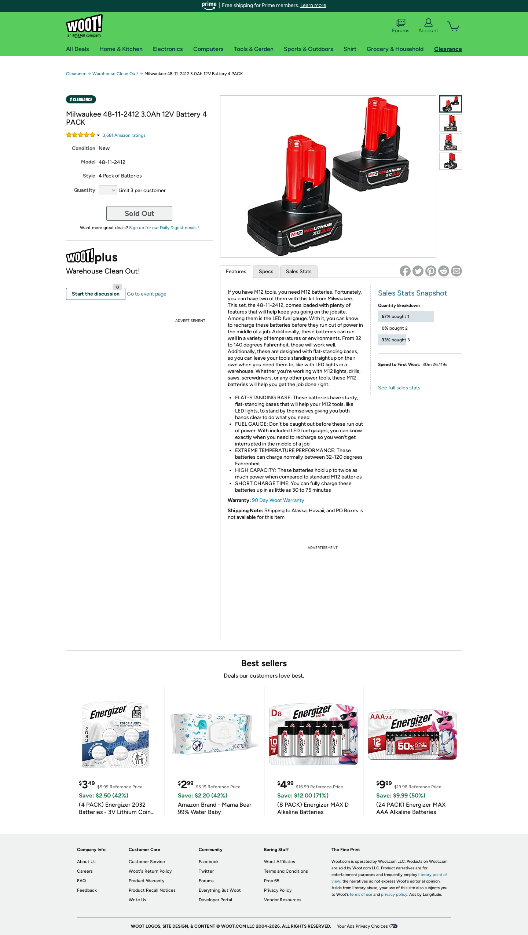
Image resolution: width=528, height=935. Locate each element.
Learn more (313, 5)
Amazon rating (124, 135)
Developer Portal (215, 899)
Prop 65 (271, 880)
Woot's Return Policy (150, 871)
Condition (83, 148)
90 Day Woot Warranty (278, 500)
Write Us (137, 899)
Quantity (84, 190)
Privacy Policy (278, 890)
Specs (266, 271)
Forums (401, 26)
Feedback (87, 890)
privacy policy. (394, 894)
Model (88, 162)
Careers (85, 871)
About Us (86, 861)
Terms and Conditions (286, 871)
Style (89, 176)
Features (236, 271)
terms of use (361, 894)
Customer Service (147, 861)
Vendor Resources (282, 899)
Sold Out (139, 213)
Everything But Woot (220, 890)
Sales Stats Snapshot (412, 293)
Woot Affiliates (279, 861)
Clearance (76, 73)
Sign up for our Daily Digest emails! (164, 227)
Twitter (206, 871)
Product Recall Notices (152, 890)
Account (428, 26)
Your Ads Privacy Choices (362, 926)
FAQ (81, 880)
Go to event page (146, 294)
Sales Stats (299, 271)
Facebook (209, 861)
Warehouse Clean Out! (115, 73)
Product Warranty (146, 880)
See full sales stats (399, 388)
